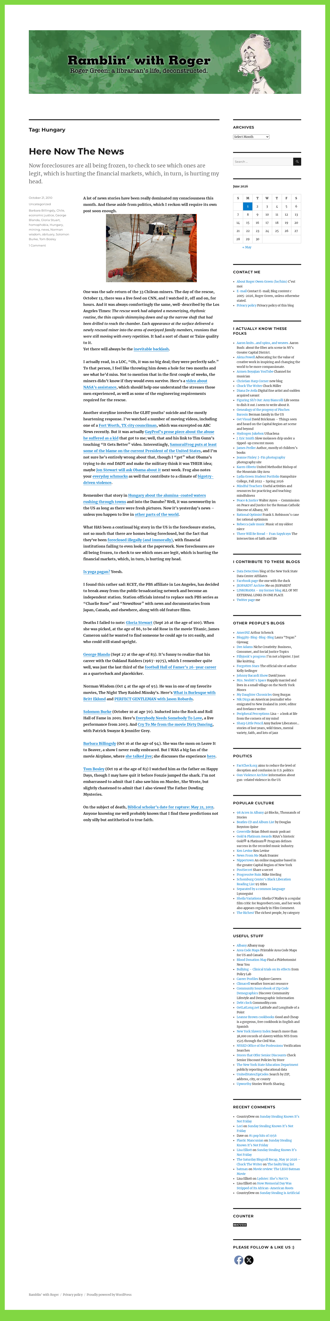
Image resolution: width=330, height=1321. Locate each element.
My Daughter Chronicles (254, 695)
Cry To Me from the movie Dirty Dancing (175, 724)
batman (242, 1169)
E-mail (242, 291)
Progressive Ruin (249, 875)
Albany (242, 945)
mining (34, 229)
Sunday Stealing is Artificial (280, 1193)
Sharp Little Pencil (250, 723)
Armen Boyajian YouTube (255, 372)
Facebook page (247, 581)
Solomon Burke (97, 711)
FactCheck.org (247, 766)
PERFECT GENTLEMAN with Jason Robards (153, 699)
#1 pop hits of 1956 (263, 1136)
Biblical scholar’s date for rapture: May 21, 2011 (170, 807)
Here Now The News (76, 151)
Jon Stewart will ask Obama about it (128, 470)
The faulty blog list (280, 1164)
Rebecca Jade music (251, 524)
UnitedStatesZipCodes (253, 1074)
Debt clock (244, 1003)
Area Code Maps (248, 950)
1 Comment (37, 245)
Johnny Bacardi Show (252, 676)
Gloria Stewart (139, 622)
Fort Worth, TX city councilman (128, 425)
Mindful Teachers (249, 486)
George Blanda (96, 654)
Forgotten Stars (248, 666)
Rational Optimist (249, 515)
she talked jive (139, 756)
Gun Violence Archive (252, 775)
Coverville (244, 832)
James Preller (246, 448)
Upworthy (244, 1084)
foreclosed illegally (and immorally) (140, 540)
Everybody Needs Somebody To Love (169, 718)
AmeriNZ (243, 633)
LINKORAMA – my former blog (259, 590)
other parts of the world (157, 514)
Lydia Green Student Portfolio (258, 477)
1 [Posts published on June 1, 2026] (248, 206)
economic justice (41, 215)
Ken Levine (245, 851)
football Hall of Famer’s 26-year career (180, 667)
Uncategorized (40, 204)
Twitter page (246, 600)
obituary (48, 234)
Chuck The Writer (249, 386)
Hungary (56, 225)
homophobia (38, 225)
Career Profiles (247, 979)
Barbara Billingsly (99, 743)
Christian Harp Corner (253, 381)
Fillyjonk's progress (251, 656)
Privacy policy (246, 305)
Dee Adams (245, 647)
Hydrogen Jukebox (250, 434)
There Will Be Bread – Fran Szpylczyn (264, 534)
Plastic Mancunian (250, 1140)
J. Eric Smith (245, 438)
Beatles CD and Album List (255, 822)
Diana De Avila (247, 391)
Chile (60, 210)
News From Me (248, 855)
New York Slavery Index (254, 1031)
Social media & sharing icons (139, 1318)
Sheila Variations (249, 898)
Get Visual (244, 419)
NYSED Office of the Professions (260, 1046)
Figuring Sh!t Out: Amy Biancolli (260, 400)
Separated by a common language (261, 889)
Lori (240, 1126)
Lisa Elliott (244, 1150)
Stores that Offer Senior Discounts (261, 1055)
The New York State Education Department (267, 1065)
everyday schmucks (110, 476)
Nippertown (245, 860)
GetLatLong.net (248, 1007)
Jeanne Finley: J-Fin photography (261, 457)
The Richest (245, 913)
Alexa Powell (246, 357)
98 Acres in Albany (250, 813)
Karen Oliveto (246, 467)
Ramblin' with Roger (44, 1295)
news (45, 229)
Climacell (243, 984)
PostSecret (244, 870)
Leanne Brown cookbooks (255, 1017)
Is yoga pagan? (96, 571)
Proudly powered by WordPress (109, 1295)
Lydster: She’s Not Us (272, 1179)
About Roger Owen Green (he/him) (262, 282)
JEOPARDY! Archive (251, 586)
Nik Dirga (243, 699)
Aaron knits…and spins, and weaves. (263, 343)
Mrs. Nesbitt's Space (251, 680)
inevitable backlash (151, 349)
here (211, 756)
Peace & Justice (247, 500)
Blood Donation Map (251, 960)
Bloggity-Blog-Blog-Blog (255, 637)
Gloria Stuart (50, 220)
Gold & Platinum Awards (254, 836)
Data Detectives (248, 571)
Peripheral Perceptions (253, 714)
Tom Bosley (93, 769)
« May (246, 247)
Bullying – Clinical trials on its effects (264, 969)
